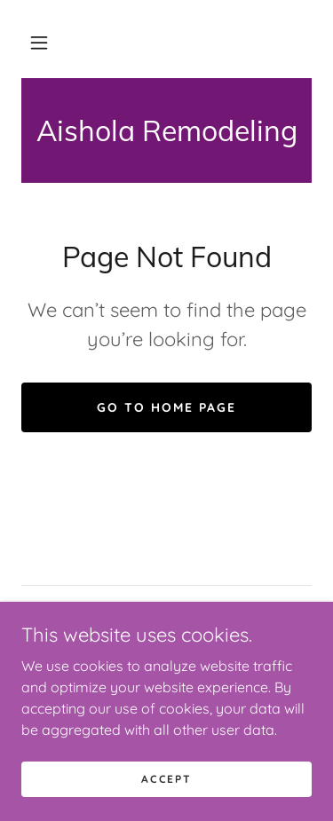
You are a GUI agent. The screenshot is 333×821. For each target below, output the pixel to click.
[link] (166, 130)
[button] (39, 42)
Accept (166, 778)
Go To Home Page (166, 407)
